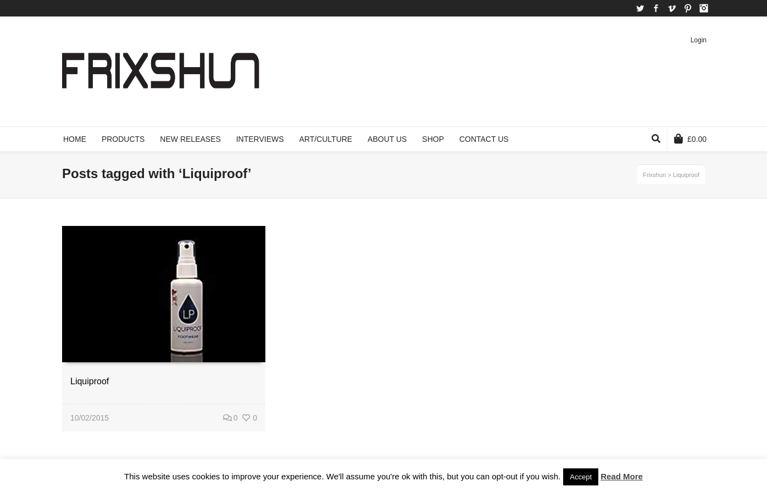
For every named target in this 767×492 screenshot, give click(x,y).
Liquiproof (89, 381)
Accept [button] (581, 477)
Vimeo (672, 8)
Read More (622, 476)
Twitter (640, 8)
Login (699, 40)
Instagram (703, 8)
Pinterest (687, 8)
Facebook (656, 8)
